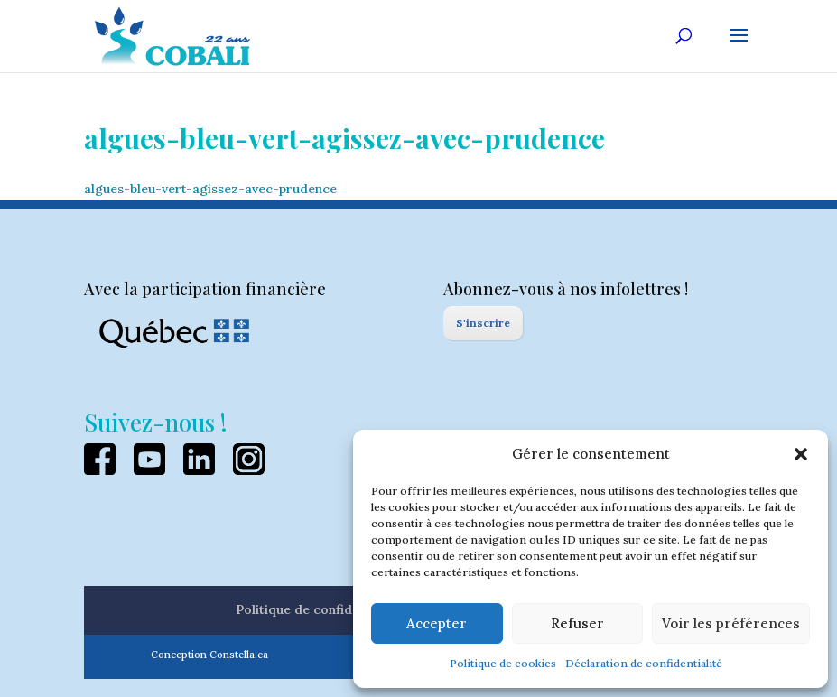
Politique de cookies (503, 663)
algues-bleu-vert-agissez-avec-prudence (210, 189)
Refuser (577, 623)
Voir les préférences (731, 623)
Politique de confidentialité (319, 609)
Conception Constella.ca (209, 654)
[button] (801, 454)
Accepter (436, 623)
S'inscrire (483, 323)
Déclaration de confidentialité (643, 663)
